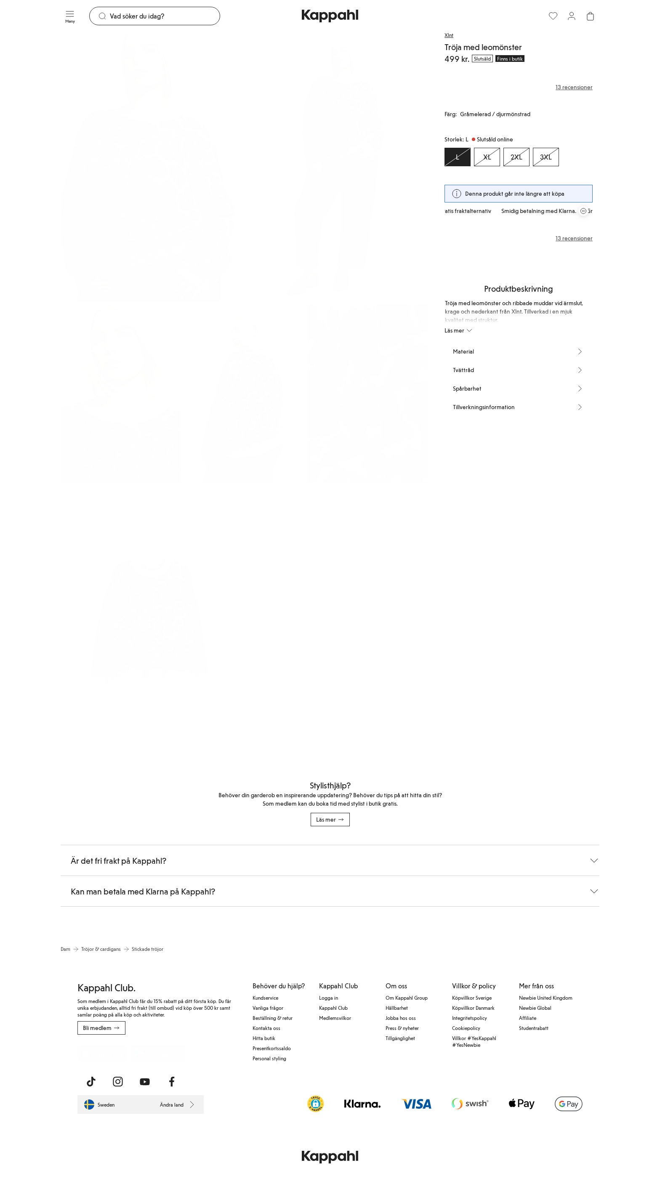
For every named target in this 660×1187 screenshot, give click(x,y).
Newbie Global (535, 1008)
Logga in (328, 998)
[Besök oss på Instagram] (118, 1082)
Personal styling (269, 1058)
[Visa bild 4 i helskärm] (244, 394)
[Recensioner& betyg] (518, 87)
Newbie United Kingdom (545, 998)
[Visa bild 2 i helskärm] (337, 166)
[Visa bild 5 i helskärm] (368, 394)
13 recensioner (574, 238)
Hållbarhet (397, 1008)
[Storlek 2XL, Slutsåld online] (516, 157)
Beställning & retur (273, 1018)
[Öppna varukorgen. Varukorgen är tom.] (590, 16)
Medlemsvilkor (335, 1018)
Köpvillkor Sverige (472, 998)
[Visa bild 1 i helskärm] (151, 166)
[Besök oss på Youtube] (145, 1082)
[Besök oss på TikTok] (91, 1082)
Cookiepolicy (466, 1028)
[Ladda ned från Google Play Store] (158, 1053)
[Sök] (165, 16)
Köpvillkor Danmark (473, 1008)
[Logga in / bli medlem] (571, 16)
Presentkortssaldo (272, 1048)
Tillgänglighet (400, 1038)
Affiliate (527, 1018)
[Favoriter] (553, 16)
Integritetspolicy (469, 1018)
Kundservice (265, 998)
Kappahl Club (333, 1008)
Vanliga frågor (268, 1008)
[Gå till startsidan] (330, 16)
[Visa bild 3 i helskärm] (121, 394)
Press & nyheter (402, 1028)
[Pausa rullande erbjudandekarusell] (583, 211)
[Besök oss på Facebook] (171, 1082)
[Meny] (70, 16)
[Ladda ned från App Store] (102, 1053)
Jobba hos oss (401, 1018)
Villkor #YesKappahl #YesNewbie (474, 1041)
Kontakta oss (266, 1028)
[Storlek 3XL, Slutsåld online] (546, 157)
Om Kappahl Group (407, 998)
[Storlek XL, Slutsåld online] (487, 157)
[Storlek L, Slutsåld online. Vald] (457, 157)
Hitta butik (264, 1038)
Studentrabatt (533, 1028)
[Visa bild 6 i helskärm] (151, 621)
